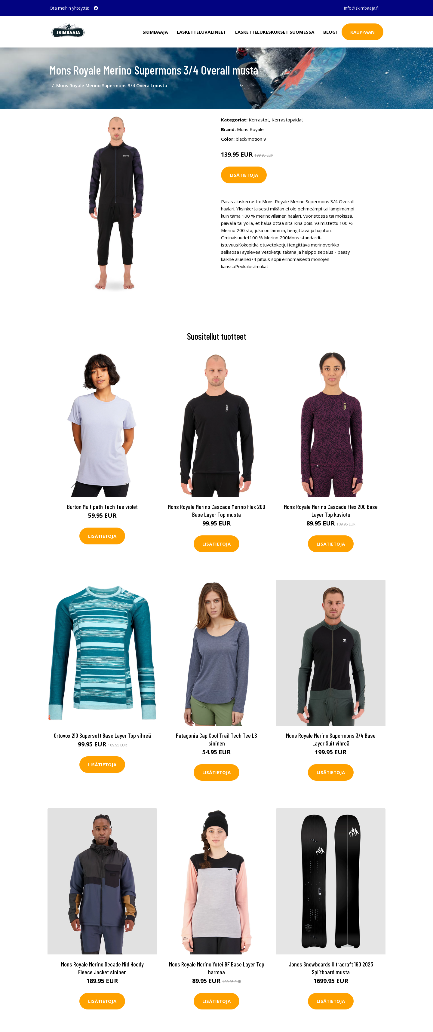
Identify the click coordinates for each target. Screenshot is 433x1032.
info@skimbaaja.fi (361, 8)
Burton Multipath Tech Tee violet (102, 506)
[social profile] (95, 8)
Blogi (330, 32)
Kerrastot (259, 120)
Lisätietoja (244, 175)
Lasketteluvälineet (201, 32)
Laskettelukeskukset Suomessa (274, 32)
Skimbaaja (155, 32)
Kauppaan (362, 32)
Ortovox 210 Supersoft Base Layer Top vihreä (102, 735)
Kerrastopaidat (287, 120)
